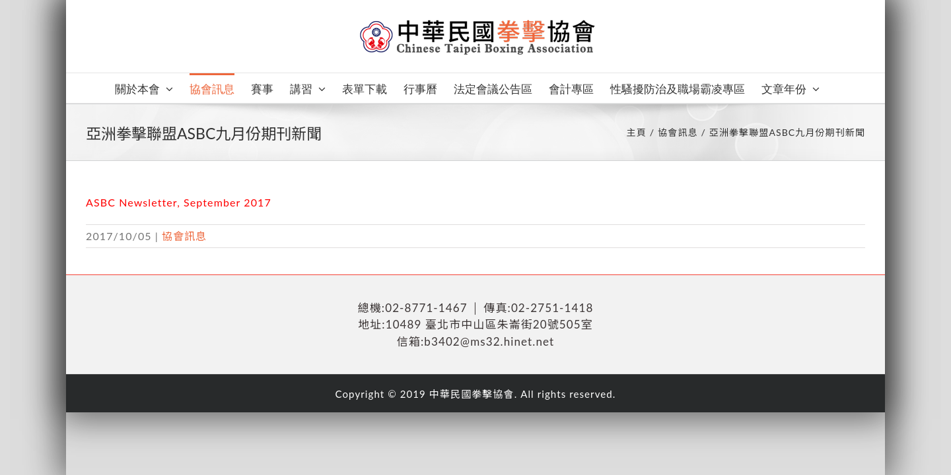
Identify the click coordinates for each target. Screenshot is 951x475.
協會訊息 (184, 236)
